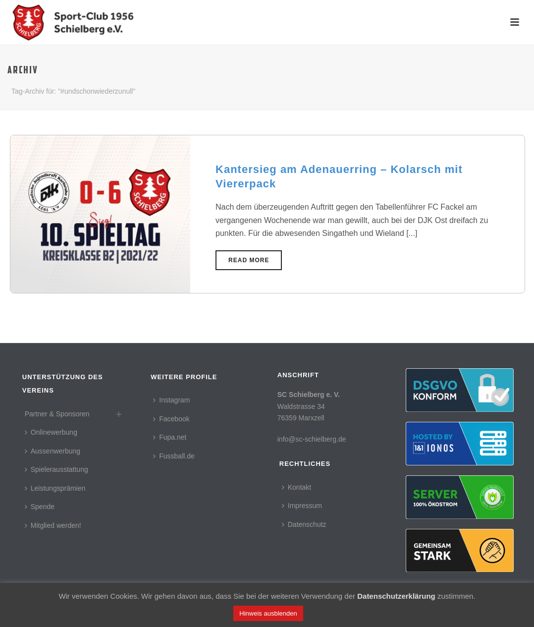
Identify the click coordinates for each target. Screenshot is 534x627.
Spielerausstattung (56, 469)
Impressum (302, 506)
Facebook (171, 419)
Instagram (171, 400)
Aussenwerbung (52, 451)
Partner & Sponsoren (57, 414)
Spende (39, 507)
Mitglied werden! (53, 525)
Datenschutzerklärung (396, 596)
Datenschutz (304, 524)
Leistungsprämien (55, 488)
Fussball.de (174, 456)
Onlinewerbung (51, 432)
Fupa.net (169, 437)
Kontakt (296, 487)
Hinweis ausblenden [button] (268, 613)
